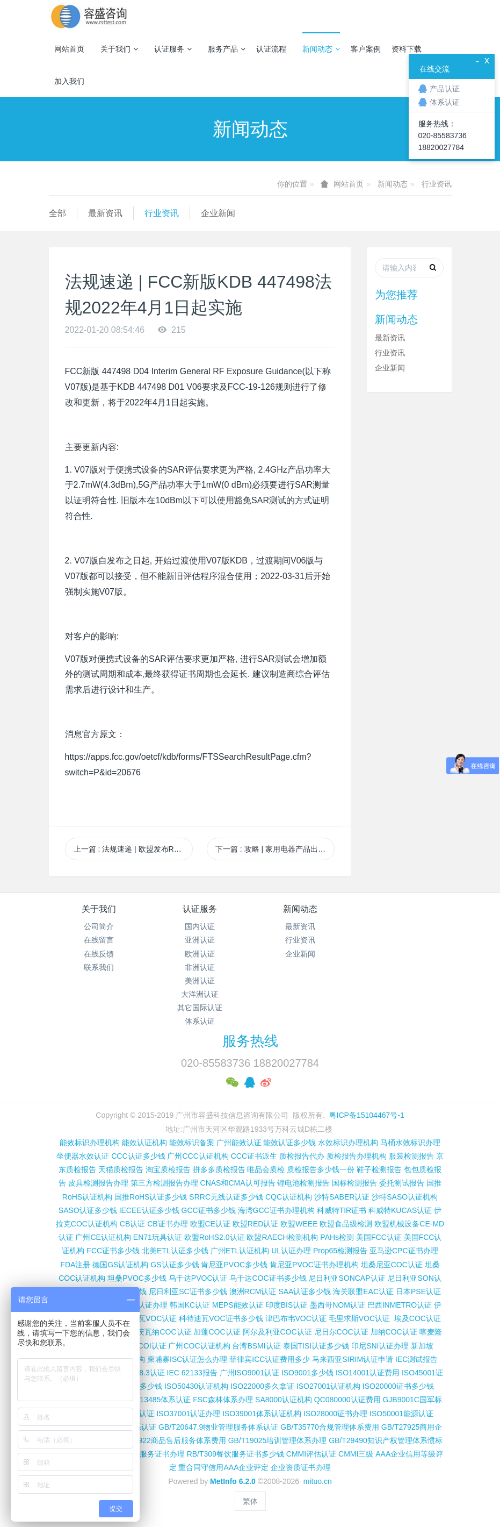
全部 (57, 213)
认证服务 (173, 49)
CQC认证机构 (288, 1197)
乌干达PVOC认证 (198, 1278)
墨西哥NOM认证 (337, 1305)
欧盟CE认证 (210, 1223)
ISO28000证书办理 (335, 1413)
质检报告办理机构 (357, 1156)
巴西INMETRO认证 (399, 1305)
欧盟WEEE (298, 1223)
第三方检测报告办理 (164, 1183)
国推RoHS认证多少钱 (150, 1197)
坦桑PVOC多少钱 (136, 1278)
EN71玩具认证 (157, 1237)
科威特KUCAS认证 (400, 1210)
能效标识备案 (191, 1142)
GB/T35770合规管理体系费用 (329, 1427)
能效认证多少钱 (289, 1142)
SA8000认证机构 (283, 1399)
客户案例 (366, 49)
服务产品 (226, 49)
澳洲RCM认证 (253, 1291)
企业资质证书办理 (301, 1467)
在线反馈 (99, 954)
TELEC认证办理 (140, 1305)
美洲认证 (200, 980)
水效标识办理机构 (348, 1142)
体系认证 (200, 1021)
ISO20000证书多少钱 (398, 1386)
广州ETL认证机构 (240, 1250)
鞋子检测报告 (379, 1169)
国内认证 (200, 926)
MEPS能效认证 (238, 1305)
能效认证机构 (144, 1142)
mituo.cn (317, 1481)
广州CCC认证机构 (197, 1156)
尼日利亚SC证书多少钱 (188, 1291)
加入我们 (69, 81)
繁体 (250, 1501)
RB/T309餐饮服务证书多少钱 (235, 1454)
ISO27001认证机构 (328, 1386)
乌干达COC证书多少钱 (267, 1278)
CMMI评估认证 (311, 1454)
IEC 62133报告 (192, 1372)
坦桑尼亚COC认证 (392, 1264)
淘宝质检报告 (168, 1169)
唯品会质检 (266, 1169)
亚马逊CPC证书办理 (403, 1250)
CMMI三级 (355, 1454)
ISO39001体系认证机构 (261, 1413)
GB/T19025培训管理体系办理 (277, 1440)
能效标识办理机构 (90, 1142)
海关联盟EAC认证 (363, 1291)
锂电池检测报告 (303, 1183)
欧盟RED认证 (256, 1223)
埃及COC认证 (417, 1318)
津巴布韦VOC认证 (297, 1318)
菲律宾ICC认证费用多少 (269, 1359)
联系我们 (99, 967)
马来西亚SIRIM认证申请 (352, 1359)
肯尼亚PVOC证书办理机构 (314, 1264)
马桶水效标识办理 (410, 1142)
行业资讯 (437, 184)
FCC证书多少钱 (113, 1250)
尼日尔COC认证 (341, 1332)
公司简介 (99, 926)
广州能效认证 (239, 1142)
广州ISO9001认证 (249, 1372)
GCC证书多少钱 (209, 1210)
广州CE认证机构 (103, 1237)
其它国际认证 (199, 1007)
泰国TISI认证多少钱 (316, 1346)
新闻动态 (321, 49)
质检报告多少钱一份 (320, 1169)
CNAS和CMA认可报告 (238, 1183)
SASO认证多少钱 (88, 1210)
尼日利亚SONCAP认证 (346, 1278)
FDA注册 (75, 1264)
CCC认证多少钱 (138, 1156)
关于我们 (119, 49)
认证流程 (271, 49)
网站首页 (69, 49)
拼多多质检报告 (219, 1169)
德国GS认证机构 (120, 1264)
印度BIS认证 (287, 1305)
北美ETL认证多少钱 (175, 1250)
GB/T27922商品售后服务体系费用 (169, 1440)
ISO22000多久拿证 (262, 1386)
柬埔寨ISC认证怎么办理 (187, 1359)
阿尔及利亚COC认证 (277, 1332)
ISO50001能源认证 (401, 1413)
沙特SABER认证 (341, 1197)
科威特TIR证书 (342, 1210)
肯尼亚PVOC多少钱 (234, 1264)
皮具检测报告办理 (98, 1183)
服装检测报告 (411, 1156)
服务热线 (250, 1041)
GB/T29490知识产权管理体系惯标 (386, 1440)
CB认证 (132, 1223)
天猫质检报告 (120, 1169)
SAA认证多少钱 (304, 1291)
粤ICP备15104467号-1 (366, 1115)
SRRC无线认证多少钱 (226, 1197)
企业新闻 (218, 213)
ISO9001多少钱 (307, 1372)
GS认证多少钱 (174, 1264)
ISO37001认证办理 (188, 1413)
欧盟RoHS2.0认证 (214, 1237)
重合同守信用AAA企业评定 (223, 1467)
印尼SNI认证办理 (380, 1346)
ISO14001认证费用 (368, 1372)
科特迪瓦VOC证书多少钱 (221, 1318)
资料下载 (407, 49)
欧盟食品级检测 (346, 1223)
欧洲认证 (200, 954)
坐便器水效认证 (82, 1156)
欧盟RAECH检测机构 (282, 1237)
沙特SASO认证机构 (405, 1197)
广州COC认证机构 (199, 1346)
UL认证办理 (291, 1250)
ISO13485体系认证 (159, 1399)
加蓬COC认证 (216, 1332)
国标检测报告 (354, 1183)
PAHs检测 (337, 1237)
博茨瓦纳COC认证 (160, 1332)
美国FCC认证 (379, 1237)
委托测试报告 (401, 1183)
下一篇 (275, 849)
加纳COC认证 (394, 1332)
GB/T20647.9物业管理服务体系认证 (218, 1427)
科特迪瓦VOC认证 (146, 1318)
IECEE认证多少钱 (149, 1210)
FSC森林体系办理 (223, 1399)
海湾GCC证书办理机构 (276, 1210)
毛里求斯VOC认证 (359, 1318)
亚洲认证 (200, 940)
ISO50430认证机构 (196, 1386)
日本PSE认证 (418, 1291)
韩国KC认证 (190, 1305)
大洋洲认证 (200, 994)
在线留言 (99, 940)
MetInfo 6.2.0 (233, 1481)
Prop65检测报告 (340, 1250)
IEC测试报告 (416, 1359)
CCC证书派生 (254, 1156)
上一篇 (133, 849)
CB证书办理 (167, 1223)
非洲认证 (200, 967)
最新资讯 (105, 213)
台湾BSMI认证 (256, 1346)
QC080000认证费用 (347, 1399)
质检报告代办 (301, 1156)
